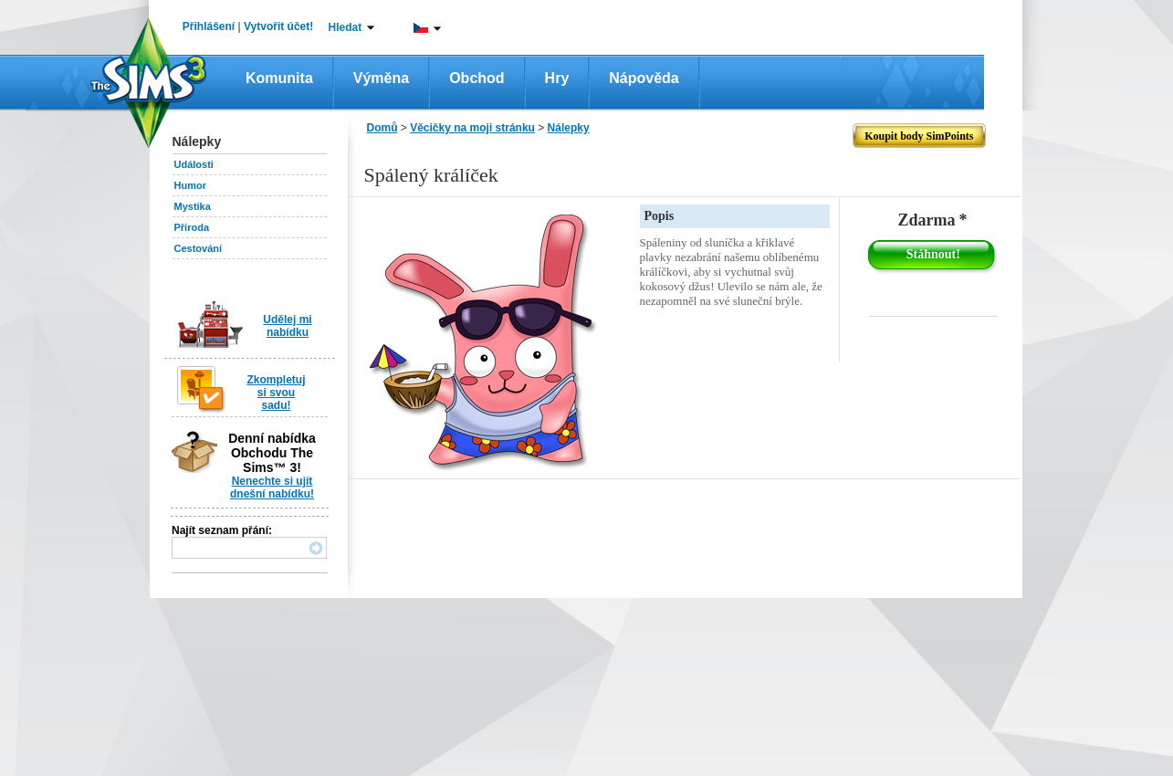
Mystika (192, 206)
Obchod (476, 78)
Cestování (198, 248)
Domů (382, 127)
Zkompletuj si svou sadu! (275, 392)
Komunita (279, 78)
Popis (659, 216)
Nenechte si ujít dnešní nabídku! (272, 487)
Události (194, 164)
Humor (190, 185)
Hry (557, 78)
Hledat (345, 27)
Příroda (192, 227)
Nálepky (569, 127)
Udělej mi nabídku (287, 326)
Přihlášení (209, 26)
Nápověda (643, 78)
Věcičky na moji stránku (472, 127)
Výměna (381, 78)
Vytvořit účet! (278, 26)
